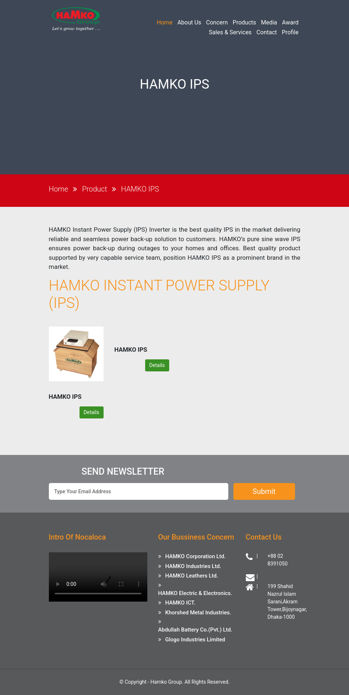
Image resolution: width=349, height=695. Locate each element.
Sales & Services (230, 32)
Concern (217, 22)
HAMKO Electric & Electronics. (195, 593)
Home (164, 22)
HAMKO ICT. (180, 602)
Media (269, 22)
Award (290, 22)
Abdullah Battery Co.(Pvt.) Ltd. (195, 629)
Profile (290, 32)
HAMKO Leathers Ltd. (191, 575)
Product (94, 189)
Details (91, 412)
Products (244, 22)
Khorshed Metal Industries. (198, 612)
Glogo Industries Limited (195, 639)
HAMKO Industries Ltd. (193, 566)
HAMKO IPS (140, 189)
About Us (189, 22)
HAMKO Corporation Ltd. (195, 556)
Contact (266, 32)
